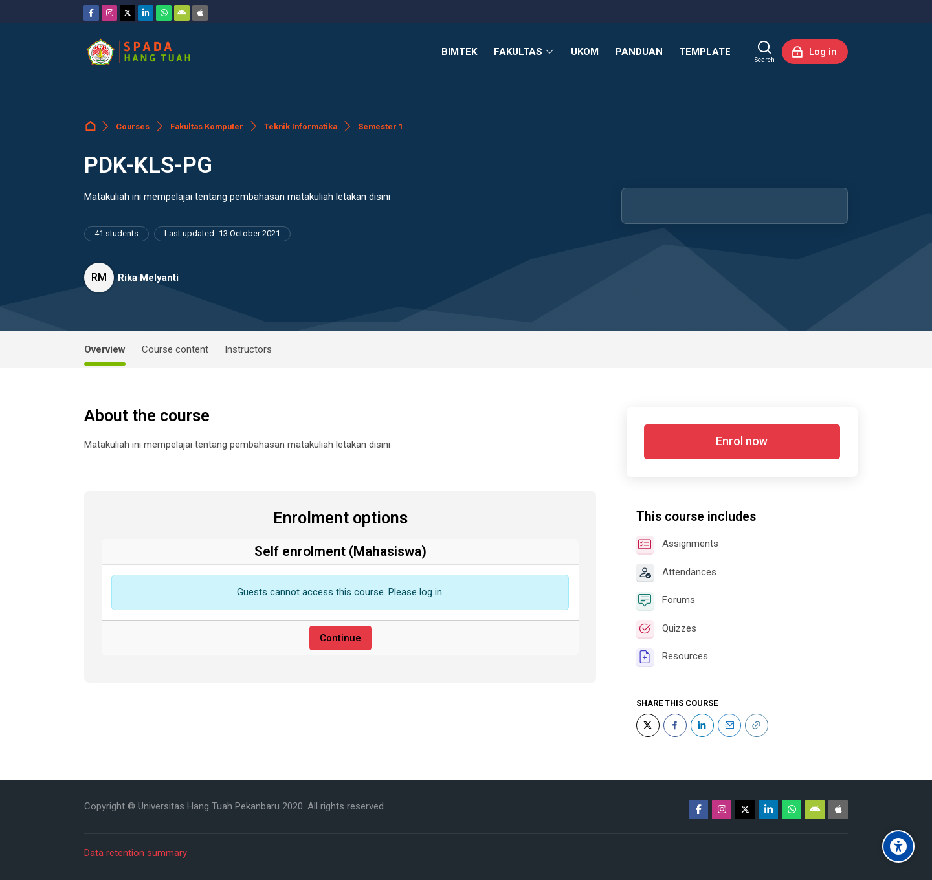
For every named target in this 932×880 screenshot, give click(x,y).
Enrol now (742, 441)
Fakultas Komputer (206, 126)
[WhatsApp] (164, 13)
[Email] (729, 725)
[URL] (756, 725)
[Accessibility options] (898, 846)
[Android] (182, 13)
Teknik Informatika (300, 126)
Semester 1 (380, 126)
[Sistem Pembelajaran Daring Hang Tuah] (138, 51)
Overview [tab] (105, 349)
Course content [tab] (175, 349)
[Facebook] (91, 13)
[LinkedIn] (702, 725)
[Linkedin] (145, 13)
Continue (340, 638)
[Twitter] (127, 13)
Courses (133, 126)
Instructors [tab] (248, 349)
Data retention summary (135, 853)
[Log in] (815, 51)
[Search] (765, 51)
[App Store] (200, 13)
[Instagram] (109, 13)
